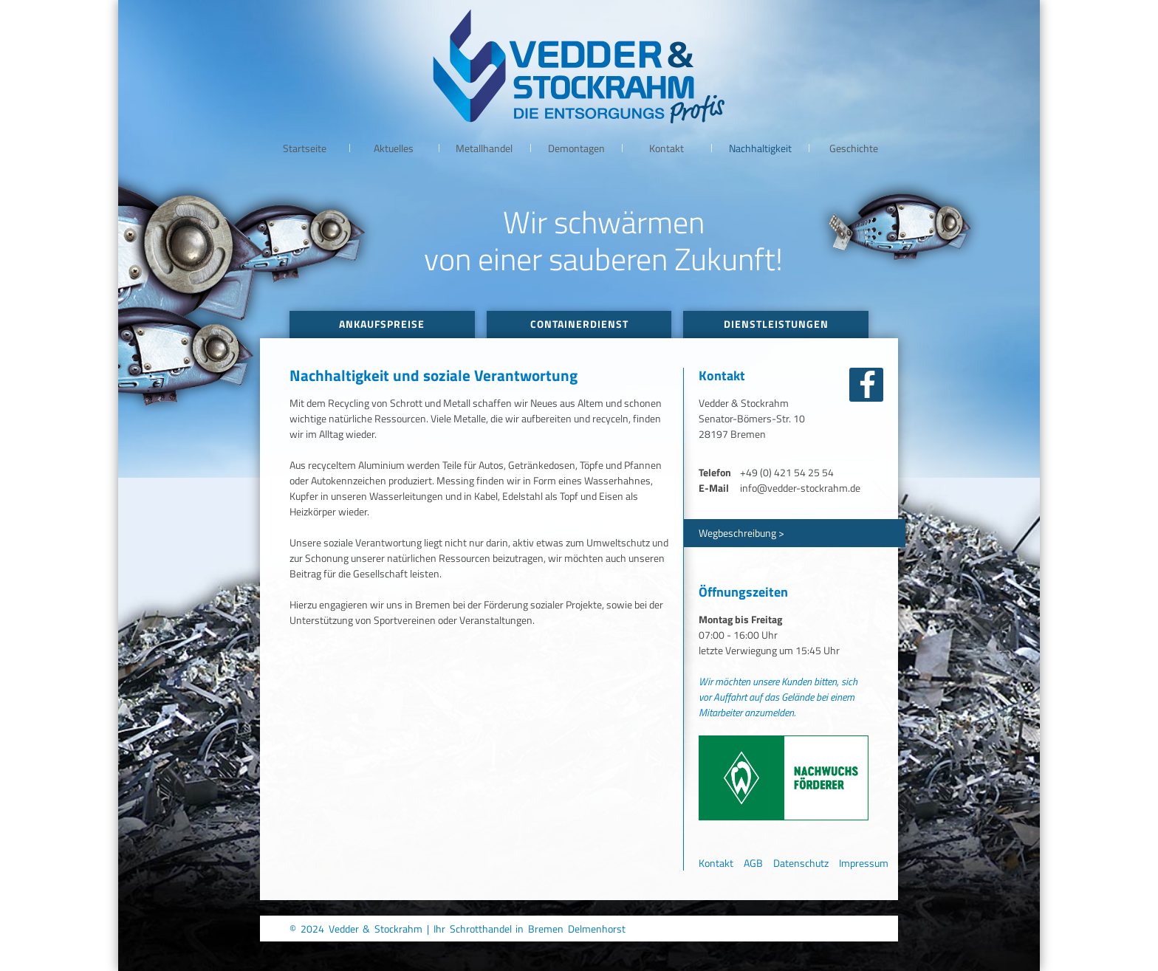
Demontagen (576, 148)
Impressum (863, 863)
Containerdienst (579, 324)
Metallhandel (484, 148)
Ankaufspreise (382, 324)
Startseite (304, 148)
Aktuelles (394, 148)
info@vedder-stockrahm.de (800, 487)
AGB (753, 863)
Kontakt (666, 148)
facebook (866, 385)
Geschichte (853, 148)
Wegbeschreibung (737, 533)
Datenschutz (801, 863)
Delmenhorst (597, 928)
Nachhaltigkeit (760, 148)
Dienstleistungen (776, 324)
